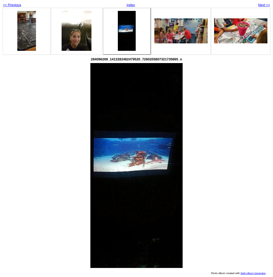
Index (131, 5)
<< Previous (12, 5)
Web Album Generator (253, 273)
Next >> (264, 5)
